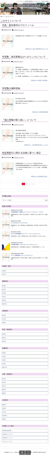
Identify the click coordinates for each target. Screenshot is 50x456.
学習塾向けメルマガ (7, 434)
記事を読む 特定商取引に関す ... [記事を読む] (39, 176)
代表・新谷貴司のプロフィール (18, 25)
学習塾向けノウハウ (7, 437)
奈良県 (4, 363)
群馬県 (4, 285)
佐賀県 (4, 408)
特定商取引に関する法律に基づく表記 (21, 153)
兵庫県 (4, 360)
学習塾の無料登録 (29, 1)
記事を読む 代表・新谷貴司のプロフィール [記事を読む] (36, 48)
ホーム (3, 16)
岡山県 (4, 378)
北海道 (4, 270)
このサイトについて (19, 30)
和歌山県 (4, 367)
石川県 (4, 319)
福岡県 (4, 404)
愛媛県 (4, 393)
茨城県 (4, 293)
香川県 (4, 386)
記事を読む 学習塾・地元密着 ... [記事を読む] (39, 80)
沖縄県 (4, 419)
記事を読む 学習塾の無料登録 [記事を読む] (40, 112)
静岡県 (4, 334)
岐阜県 (4, 341)
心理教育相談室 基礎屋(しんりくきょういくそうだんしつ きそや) (27, 212)
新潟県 (4, 315)
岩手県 (4, 274)
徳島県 (4, 389)
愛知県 (4, 337)
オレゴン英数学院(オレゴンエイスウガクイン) (21, 255)
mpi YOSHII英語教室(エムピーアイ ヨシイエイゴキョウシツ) (25, 233)
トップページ (20, 1)
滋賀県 (4, 352)
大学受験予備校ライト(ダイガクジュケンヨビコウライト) (24, 244)
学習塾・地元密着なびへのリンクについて (24, 57)
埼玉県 (4, 296)
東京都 (4, 300)
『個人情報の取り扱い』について (19, 120)
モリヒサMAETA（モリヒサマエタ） (19, 222)
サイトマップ (37, 1)
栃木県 (4, 289)
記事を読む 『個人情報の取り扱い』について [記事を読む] (36, 144)
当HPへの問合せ (45, 1)
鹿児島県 (4, 415)
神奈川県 (4, 304)
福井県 (4, 322)
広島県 (4, 382)
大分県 (4, 412)
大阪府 (4, 356)
